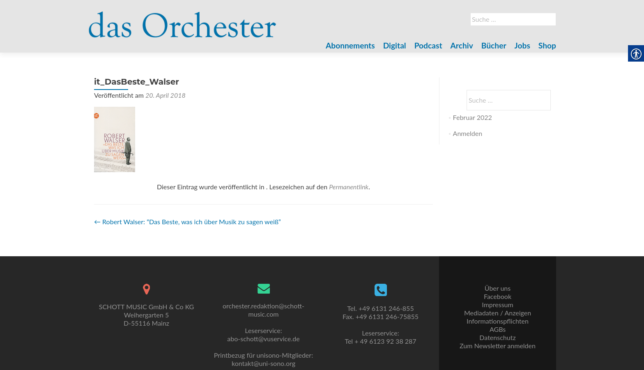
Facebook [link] (497, 296)
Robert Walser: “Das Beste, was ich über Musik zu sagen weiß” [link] (187, 221)
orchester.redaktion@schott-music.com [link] (263, 310)
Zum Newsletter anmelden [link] (498, 345)
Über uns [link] (498, 288)
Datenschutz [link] (497, 337)
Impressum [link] (497, 304)
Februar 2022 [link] (472, 117)
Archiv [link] (462, 45)
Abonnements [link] (350, 45)
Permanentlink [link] (348, 187)
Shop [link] (547, 45)
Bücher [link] (493, 45)
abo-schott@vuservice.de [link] (263, 338)
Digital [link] (394, 45)
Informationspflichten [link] (498, 321)
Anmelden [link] (467, 133)
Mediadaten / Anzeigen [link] (497, 313)
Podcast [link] (428, 45)
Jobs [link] (522, 45)
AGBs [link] (498, 329)
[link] (182, 19)
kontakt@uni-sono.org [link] (263, 363)
